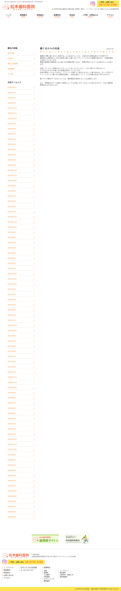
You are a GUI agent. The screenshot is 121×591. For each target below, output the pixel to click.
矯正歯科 (63, 573)
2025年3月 (12, 155)
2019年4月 (12, 475)
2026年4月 (12, 87)
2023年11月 (12, 222)
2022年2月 (12, 315)
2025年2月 (12, 160)
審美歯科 (47, 581)
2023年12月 (12, 217)
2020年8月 (12, 398)
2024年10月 (12, 181)
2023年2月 (12, 263)
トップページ (9, 567)
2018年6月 (12, 512)
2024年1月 (12, 212)
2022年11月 (12, 279)
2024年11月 (12, 175)
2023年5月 (12, 253)
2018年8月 (12, 501)
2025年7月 (12, 134)
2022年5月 (12, 305)
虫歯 (45, 570)
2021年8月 (12, 336)
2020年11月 (12, 382)
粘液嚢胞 (11, 69)
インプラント (64, 570)
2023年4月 (12, 258)
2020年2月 (12, 429)
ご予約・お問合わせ (90, 16)
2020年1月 (12, 434)
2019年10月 (12, 450)
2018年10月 (12, 496)
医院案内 (23, 16)
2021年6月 (12, 346)
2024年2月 (12, 206)
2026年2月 (12, 98)
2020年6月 (12, 408)
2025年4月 (12, 149)
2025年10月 (12, 118)
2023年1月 (12, 268)
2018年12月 (12, 491)
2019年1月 (12, 486)
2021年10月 (12, 331)
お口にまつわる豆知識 (29, 567)
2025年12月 (12, 108)
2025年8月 (12, 129)
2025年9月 (12, 124)
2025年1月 (12, 165)
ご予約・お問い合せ (108, 3)
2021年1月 (12, 372)
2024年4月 (12, 196)
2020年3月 (12, 424)
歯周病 (46, 573)
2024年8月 (12, 186)
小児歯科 (47, 575)
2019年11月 (12, 444)
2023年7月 (12, 243)
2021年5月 (12, 351)
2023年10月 (12, 227)
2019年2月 (12, 481)
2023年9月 (12, 232)
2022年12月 (12, 274)
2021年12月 (12, 325)
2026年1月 (12, 103)
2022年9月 (12, 289)
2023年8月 (12, 237)
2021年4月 (12, 356)
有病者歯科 (63, 577)
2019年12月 (12, 439)
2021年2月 (12, 367)
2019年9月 (12, 455)
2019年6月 (12, 470)
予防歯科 (47, 577)
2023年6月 (12, 248)
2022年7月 (12, 294)
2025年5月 (12, 144)
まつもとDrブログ (27, 570)
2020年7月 (12, 403)
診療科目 (57, 16)
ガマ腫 (10, 74)
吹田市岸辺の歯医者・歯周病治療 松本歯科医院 (92, 589)
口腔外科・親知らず (66, 575)
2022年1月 (12, 320)
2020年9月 (12, 393)
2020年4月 (12, 419)
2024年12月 (12, 170)
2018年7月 (12, 506)
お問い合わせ (9, 575)
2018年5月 (12, 517)
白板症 (10, 58)
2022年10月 (12, 284)
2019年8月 (12, 460)
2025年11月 (12, 113)
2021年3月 (12, 362)
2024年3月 (12, 201)
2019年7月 (12, 465)
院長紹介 (40, 16)
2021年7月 (12, 341)
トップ (8, 16)
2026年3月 (12, 93)
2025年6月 (12, 139)
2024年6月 (12, 191)
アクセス (110, 16)
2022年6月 (12, 300)
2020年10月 (12, 387)
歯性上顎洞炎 (13, 63)
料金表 (72, 16)
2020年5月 (12, 413)
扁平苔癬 (11, 53)
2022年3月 (12, 310)
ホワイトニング (49, 579)
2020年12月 (12, 377)
